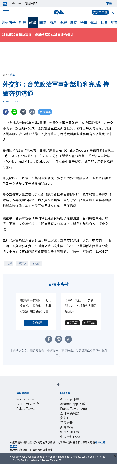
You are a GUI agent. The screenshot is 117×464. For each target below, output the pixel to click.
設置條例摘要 (62, 411)
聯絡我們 (46, 416)
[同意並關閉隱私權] (115, 442)
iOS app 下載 (24, 397)
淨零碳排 (32, 401)
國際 (42, 22)
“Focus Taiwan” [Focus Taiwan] (50, 460)
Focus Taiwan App (72, 397)
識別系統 (34, 411)
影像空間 (46, 425)
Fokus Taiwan (67, 387)
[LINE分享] (14, 112)
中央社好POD (81, 401)
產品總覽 (21, 425)
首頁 (5, 74)
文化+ (22, 401)
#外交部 (36, 263)
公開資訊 (46, 411)
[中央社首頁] (58, 12)
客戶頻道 (34, 425)
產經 (63, 22)
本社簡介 (21, 411)
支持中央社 (100, 12)
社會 (104, 22)
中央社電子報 (61, 401)
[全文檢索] (112, 12)
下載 (109, 3)
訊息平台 (59, 425)
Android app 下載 (46, 397)
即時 (22, 22)
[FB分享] (6, 112)
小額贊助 (36, 322)
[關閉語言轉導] (115, 456)
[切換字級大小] (32, 112)
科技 (83, 22)
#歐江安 (21, 263)
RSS (27, 430)
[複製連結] (23, 112)
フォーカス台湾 (46, 387)
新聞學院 (45, 401)
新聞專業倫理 (82, 411)
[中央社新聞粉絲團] (16, 378)
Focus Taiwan (25, 387)
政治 (32, 22)
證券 (73, 22)
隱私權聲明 (32, 416)
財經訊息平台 (75, 425)
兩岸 (53, 22)
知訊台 (90, 425)
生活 (93, 22)
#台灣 (8, 263)
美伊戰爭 (9, 22)
